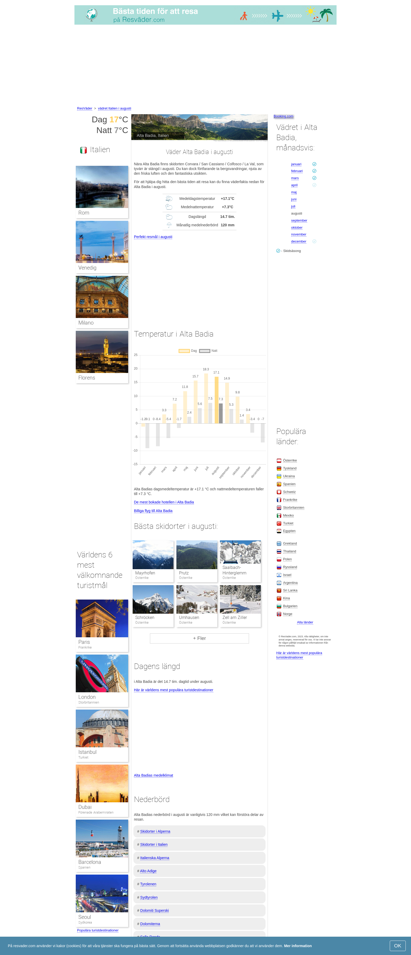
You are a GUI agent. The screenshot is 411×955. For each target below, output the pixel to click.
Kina (286, 598)
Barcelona (89, 862)
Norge (287, 614)
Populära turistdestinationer (97, 930)
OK (397, 945)
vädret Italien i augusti (114, 108)
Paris (84, 642)
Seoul (84, 917)
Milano (86, 323)
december (298, 241)
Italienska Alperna (154, 858)
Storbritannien (88, 702)
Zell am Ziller (235, 617)
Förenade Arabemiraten (95, 812)
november (298, 234)
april (294, 185)
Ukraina (289, 476)
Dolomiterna (150, 924)
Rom (83, 213)
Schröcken (144, 617)
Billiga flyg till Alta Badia (153, 511)
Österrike (290, 460)
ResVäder (84, 108)
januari (296, 164)
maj (294, 192)
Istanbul (87, 752)
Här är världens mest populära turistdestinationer (173, 690)
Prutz (184, 572)
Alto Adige (148, 871)
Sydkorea (85, 922)
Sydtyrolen (149, 897)
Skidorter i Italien (153, 844)
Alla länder (305, 622)
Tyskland (289, 468)
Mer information (298, 946)
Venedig (87, 268)
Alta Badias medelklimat (153, 775)
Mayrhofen (145, 572)
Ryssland (290, 567)
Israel (287, 575)
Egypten (289, 531)
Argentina (290, 583)
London (87, 697)
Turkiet (83, 757)
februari (297, 171)
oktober (296, 227)
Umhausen (189, 617)
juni (293, 199)
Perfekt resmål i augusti (153, 237)
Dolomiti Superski (154, 910)
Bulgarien (290, 606)
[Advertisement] (205, 66)
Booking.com (283, 116)
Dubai (84, 807)
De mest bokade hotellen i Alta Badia (164, 502)
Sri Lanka (290, 590)
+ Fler (199, 638)
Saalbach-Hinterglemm (234, 570)
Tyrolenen (148, 884)
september (299, 220)
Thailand (289, 551)
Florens (86, 378)
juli (293, 206)
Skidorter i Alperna (155, 831)
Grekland (290, 543)
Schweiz (289, 492)
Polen (287, 559)
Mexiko (288, 515)
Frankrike (85, 647)
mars (295, 178)
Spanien (84, 867)
